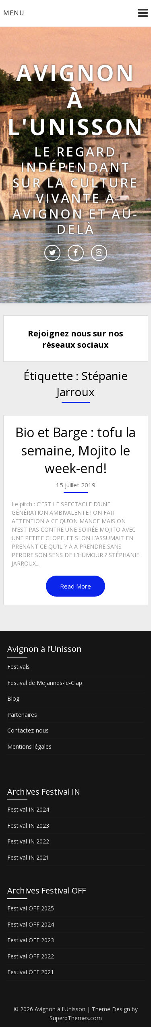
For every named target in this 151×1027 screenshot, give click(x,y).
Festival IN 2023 (28, 825)
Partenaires (22, 714)
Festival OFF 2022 (30, 956)
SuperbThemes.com (76, 1018)
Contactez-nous (28, 730)
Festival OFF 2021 (30, 972)
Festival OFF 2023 (30, 940)
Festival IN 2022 (28, 841)
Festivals (18, 666)
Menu (14, 12)
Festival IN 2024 (28, 809)
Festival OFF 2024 (30, 924)
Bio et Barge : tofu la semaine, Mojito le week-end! (75, 450)
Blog (13, 698)
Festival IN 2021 (28, 857)
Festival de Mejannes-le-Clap (44, 683)
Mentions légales (29, 746)
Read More (75, 586)
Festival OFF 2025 (30, 908)
